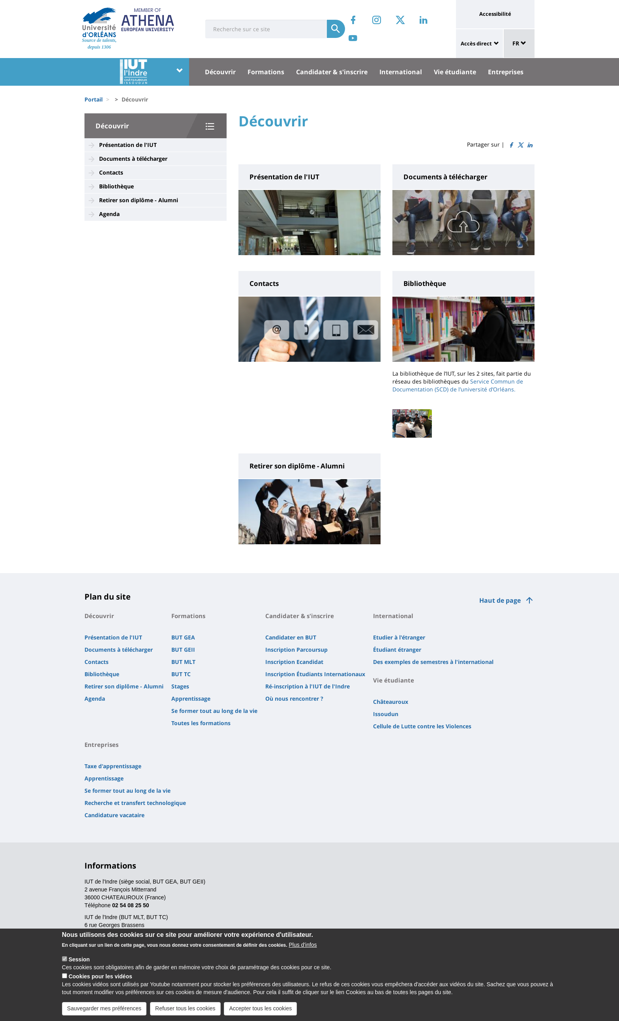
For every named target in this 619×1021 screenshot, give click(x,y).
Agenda (109, 214)
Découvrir (220, 72)
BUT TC (181, 674)
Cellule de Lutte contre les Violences (422, 726)
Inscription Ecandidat (294, 662)
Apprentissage (190, 698)
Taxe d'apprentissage (112, 766)
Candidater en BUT (290, 637)
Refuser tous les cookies (185, 1012)
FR (519, 43)
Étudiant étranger (397, 649)
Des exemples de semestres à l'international (433, 662)
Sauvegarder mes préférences (104, 1012)
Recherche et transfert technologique (135, 803)
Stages (180, 686)
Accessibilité (495, 13)
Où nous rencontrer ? (294, 698)
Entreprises (505, 72)
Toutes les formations (201, 723)
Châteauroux (390, 701)
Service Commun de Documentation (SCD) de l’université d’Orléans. (457, 385)
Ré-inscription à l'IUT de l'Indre (307, 686)
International (400, 72)
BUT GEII (183, 649)
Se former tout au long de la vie (214, 711)
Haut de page (500, 600)
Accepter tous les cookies (260, 1012)
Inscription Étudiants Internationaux (315, 674)
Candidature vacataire (114, 815)
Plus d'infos (303, 949)
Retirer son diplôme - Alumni (138, 200)
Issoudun (385, 714)
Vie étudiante (455, 72)
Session (79, 963)
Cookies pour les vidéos (100, 980)
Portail (93, 99)
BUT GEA (183, 637)
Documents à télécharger (133, 158)
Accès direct (476, 43)
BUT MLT (183, 662)
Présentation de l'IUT (128, 145)
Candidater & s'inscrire (332, 72)
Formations (266, 72)
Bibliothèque (116, 186)
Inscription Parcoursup (296, 649)
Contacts (111, 172)
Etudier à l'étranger (399, 637)
